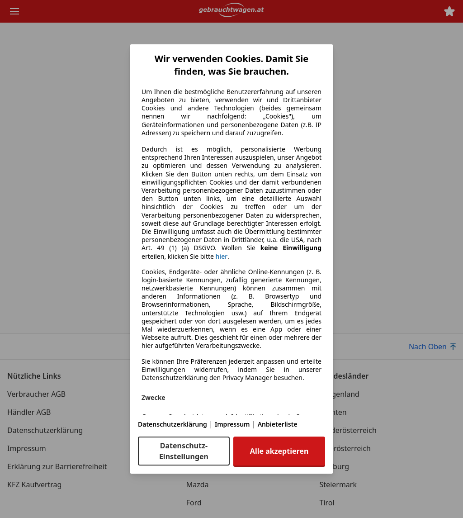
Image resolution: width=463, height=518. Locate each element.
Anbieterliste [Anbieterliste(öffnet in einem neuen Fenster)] (278, 424)
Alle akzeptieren (279, 451)
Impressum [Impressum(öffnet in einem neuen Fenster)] (232, 424)
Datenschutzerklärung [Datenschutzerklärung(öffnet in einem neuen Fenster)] (172, 424)
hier (222, 256)
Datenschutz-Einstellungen (183, 451)
